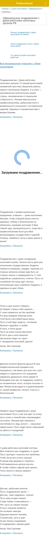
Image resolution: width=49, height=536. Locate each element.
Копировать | (6, 117)
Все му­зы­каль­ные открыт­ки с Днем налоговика (20, 65)
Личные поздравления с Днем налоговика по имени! (18, 33)
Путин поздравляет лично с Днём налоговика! (19, 45)
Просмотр (18, 117)
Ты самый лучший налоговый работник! (17, 56)
